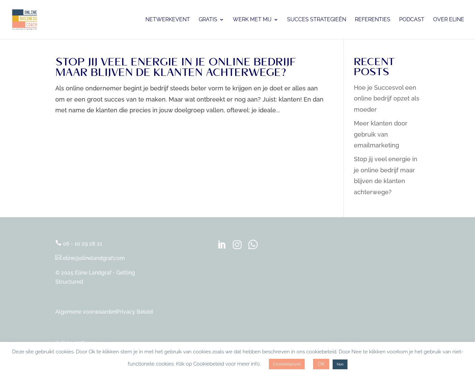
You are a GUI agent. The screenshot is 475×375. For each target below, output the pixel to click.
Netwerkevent (167, 20)
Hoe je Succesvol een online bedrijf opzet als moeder (386, 98)
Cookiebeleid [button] (287, 364)
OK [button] (321, 364)
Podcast (411, 20)
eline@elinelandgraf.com (90, 258)
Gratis (208, 20)
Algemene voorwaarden (85, 312)
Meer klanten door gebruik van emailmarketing (381, 134)
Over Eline (448, 20)
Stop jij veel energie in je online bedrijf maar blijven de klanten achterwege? (175, 69)
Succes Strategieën (316, 20)
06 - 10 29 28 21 (78, 243)
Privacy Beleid (134, 312)
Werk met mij (252, 20)
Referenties (372, 20)
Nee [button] (340, 364)
